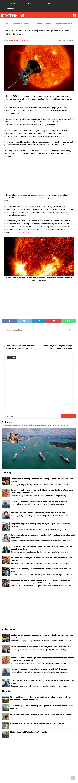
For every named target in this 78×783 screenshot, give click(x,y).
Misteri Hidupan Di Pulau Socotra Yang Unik (28, 727)
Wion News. (27, 227)
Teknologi (69, 35)
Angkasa (61, 35)
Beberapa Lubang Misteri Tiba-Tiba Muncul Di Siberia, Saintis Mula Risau (40, 709)
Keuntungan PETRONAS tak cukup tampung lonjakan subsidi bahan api (41, 641)
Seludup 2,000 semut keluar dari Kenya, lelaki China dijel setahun (39, 507)
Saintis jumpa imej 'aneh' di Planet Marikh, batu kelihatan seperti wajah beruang (20, 343)
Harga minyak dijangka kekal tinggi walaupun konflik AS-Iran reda (39, 496)
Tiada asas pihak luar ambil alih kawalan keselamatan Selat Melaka (35, 420)
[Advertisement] (39, 170)
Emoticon (11, 352)
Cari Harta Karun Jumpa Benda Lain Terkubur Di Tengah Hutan (37, 718)
